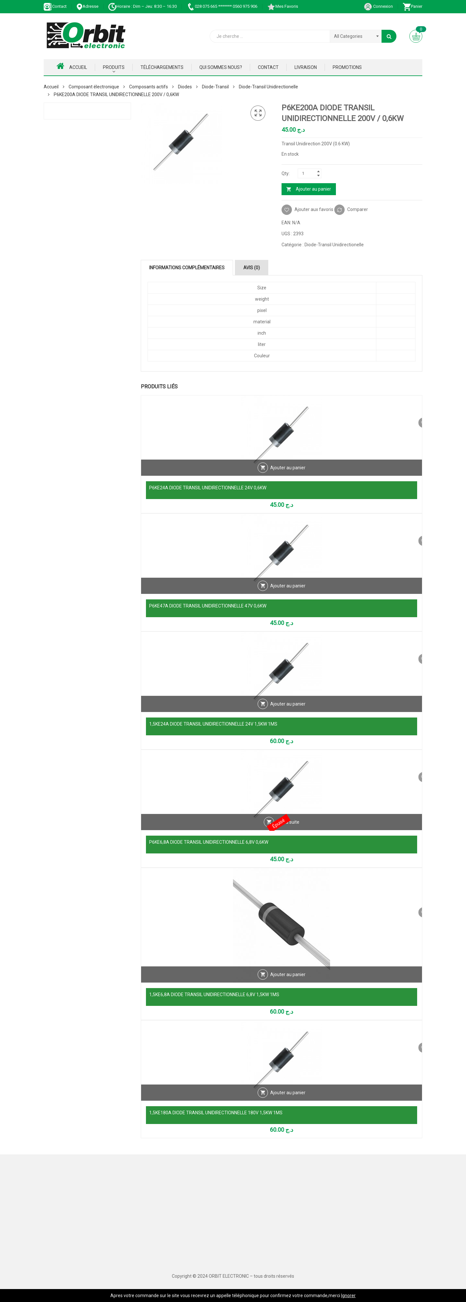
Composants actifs (148, 86)
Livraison (305, 67)
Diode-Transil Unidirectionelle (268, 86)
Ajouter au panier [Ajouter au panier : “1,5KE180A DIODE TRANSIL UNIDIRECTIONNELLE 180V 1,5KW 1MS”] (287, 1099)
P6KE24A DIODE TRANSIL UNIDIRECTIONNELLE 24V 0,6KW (207, 487)
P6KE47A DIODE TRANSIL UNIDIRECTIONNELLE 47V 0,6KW (207, 605)
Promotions (347, 67)
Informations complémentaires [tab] (187, 267)
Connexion (378, 6)
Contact (55, 6)
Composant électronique (94, 86)
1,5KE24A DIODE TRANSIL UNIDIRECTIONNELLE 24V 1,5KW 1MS (213, 724)
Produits (114, 67)
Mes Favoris (282, 6)
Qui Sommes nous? (220, 67)
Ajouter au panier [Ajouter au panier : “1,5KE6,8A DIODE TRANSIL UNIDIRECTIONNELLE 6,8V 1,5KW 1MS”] (287, 981)
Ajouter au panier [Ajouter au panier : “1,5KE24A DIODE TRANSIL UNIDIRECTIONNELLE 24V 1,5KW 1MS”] (287, 710)
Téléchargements (161, 67)
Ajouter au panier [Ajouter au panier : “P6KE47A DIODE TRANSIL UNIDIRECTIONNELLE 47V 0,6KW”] (287, 592)
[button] (257, 113)
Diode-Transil (215, 86)
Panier (412, 6)
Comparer (357, 209)
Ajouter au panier (313, 189)
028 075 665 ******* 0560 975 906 (221, 6)
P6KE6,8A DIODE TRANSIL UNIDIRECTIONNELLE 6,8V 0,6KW (208, 842)
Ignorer (348, 1295)
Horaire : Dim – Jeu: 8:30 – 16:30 (142, 6)
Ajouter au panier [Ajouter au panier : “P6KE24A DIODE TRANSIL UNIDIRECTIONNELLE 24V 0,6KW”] (287, 474)
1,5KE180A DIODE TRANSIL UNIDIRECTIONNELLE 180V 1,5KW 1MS (216, 1112)
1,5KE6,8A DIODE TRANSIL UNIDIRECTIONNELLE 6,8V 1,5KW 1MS (214, 994)
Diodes (185, 86)
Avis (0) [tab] (251, 267)
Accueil (72, 66)
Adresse (87, 6)
